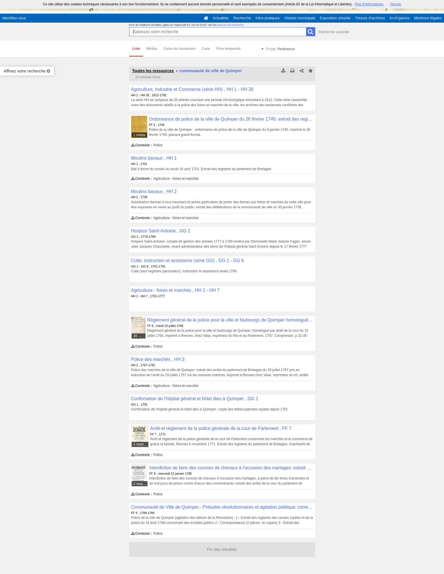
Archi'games (399, 18)
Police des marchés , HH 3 (158, 359)
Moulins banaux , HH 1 (154, 158)
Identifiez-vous (14, 18)
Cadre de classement (179, 49)
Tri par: (280, 49)
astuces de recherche (230, 24)
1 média (139, 135)
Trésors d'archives (370, 18)
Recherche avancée (334, 32)
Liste (136, 49)
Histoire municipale (299, 18)
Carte (206, 49)
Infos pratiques (268, 18)
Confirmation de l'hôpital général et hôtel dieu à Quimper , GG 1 (195, 398)
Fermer (395, 4)
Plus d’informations (369, 4)
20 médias (139, 336)
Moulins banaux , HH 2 (154, 191)
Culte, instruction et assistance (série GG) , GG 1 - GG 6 (187, 260)
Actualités (221, 18)
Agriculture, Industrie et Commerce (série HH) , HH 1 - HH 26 (192, 89)
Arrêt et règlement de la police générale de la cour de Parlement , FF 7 (220, 428)
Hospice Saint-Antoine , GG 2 (160, 230)
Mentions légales (428, 18)
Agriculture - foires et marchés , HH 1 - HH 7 (175, 290)
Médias (151, 49)
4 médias (140, 444)
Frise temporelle (228, 49)
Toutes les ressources (153, 70)
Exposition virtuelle (335, 18)
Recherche (242, 18)
